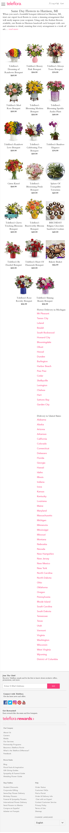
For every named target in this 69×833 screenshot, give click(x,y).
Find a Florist (40, 793)
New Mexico (43, 563)
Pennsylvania (43, 597)
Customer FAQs (41, 790)
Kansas (40, 491)
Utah (39, 625)
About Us (7, 732)
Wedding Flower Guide (12, 776)
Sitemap (38, 811)
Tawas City (42, 318)
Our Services (8, 741)
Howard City (43, 337)
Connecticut (43, 448)
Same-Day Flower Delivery (14, 793)
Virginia (41, 635)
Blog (5, 764)
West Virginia (44, 649)
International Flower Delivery (15, 802)
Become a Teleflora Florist (13, 747)
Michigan (41, 520)
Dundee (41, 356)
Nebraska (42, 544)
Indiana (40, 482)
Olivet (40, 347)
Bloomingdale (44, 342)
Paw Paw (41, 371)
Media (5, 738)
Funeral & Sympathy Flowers (14, 799)
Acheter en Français (11, 811)
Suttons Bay (43, 399)
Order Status (40, 787)
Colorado (42, 443)
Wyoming (42, 654)
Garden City (43, 404)
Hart (39, 395)
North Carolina (44, 573)
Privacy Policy (40, 805)
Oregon (41, 592)
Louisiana (42, 501)
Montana (41, 539)
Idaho (40, 472)
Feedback (7, 753)
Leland (40, 323)
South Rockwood (45, 332)
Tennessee (42, 616)
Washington (43, 640)
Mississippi (42, 529)
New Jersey (43, 558)
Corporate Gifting (10, 790)
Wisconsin (42, 644)
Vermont (41, 630)
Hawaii (40, 467)
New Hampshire (45, 553)
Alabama (41, 419)
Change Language (44, 817)
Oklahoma (42, 587)
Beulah (40, 327)
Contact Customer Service (45, 802)
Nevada (41, 549)
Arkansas (41, 434)
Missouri (41, 534)
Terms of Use (40, 808)
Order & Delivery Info (44, 796)
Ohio (39, 582)
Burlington (42, 361)
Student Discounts (10, 787)
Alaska (40, 424)
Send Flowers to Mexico (13, 805)
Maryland (42, 510)
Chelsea (41, 390)
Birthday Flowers (10, 796)
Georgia (41, 462)
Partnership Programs (12, 744)
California (42, 438)
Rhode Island (43, 601)
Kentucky (41, 496)
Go (53, 686)
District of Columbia (47, 659)
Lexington (42, 385)
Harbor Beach (44, 366)
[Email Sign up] (25, 685)
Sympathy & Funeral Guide (14, 773)
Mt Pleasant (43, 313)
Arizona (41, 429)
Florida (40, 458)
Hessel (40, 351)
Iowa (39, 486)
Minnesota (42, 525)
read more (13, 29)
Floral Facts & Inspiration (13, 767)
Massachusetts (44, 515)
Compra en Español (11, 808)
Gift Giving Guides (10, 770)
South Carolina (44, 606)
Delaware (42, 453)
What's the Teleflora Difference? (16, 750)
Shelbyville (42, 380)
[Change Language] (50, 822)
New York (42, 568)
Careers (6, 735)
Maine (40, 506)
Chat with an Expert (43, 799)
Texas (40, 620)
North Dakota (44, 577)
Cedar (40, 375)
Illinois (40, 477)
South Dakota (44, 611)
